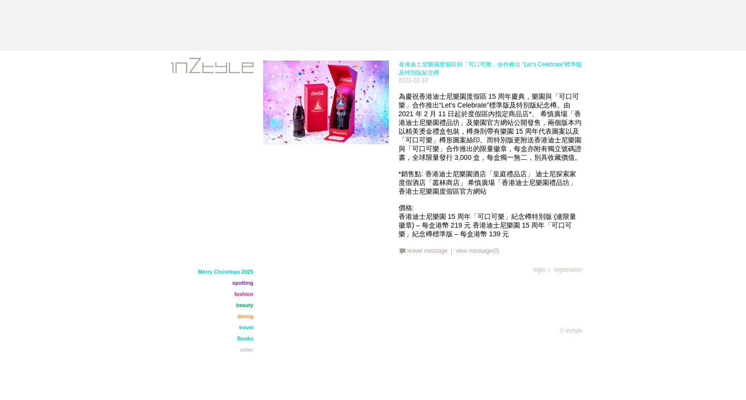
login (539, 269)
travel (246, 327)
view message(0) (478, 250)
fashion (243, 294)
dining (246, 316)
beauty (244, 305)
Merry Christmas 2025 (225, 272)
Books (245, 338)
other (247, 350)
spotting (242, 283)
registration (567, 269)
